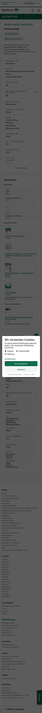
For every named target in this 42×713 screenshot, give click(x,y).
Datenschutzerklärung (14, 374)
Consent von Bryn (29, 374)
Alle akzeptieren (21, 364)
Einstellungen (10, 359)
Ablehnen (21, 369)
